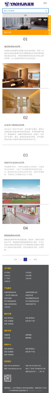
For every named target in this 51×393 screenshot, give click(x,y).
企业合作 (28, 278)
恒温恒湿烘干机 (31, 304)
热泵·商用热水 (9, 318)
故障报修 (28, 335)
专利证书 (7, 281)
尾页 (35, 259)
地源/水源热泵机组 (10, 304)
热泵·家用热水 (30, 318)
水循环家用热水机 (10, 292)
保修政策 (7, 335)
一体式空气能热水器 (11, 295)
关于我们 (7, 272)
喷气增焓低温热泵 (10, 301)
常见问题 (7, 338)
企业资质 (28, 275)
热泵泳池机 (8, 298)
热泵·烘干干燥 (30, 321)
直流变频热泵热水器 (32, 298)
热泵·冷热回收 (9, 324)
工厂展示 (7, 278)
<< (21, 259)
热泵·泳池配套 (9, 321)
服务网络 (28, 338)
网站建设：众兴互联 (35, 390)
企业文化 (7, 275)
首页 (15, 259)
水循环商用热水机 (31, 292)
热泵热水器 (29, 295)
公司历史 (28, 272)
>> (30, 259)
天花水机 (7, 307)
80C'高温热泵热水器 (32, 301)
